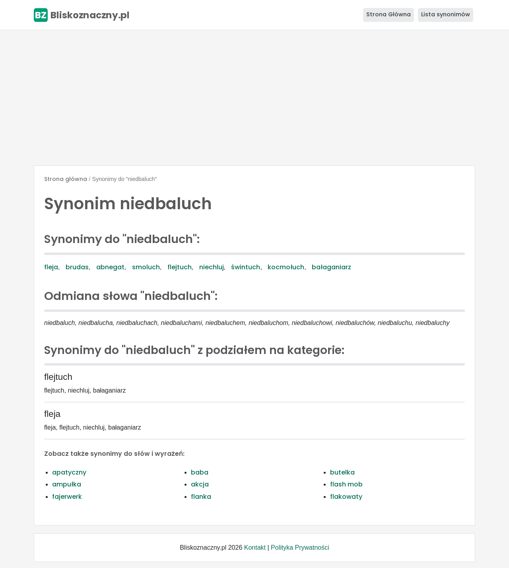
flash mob (346, 484)
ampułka (66, 484)
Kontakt (255, 547)
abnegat (110, 267)
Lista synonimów (445, 14)
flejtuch (179, 267)
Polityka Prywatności (300, 547)
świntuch (245, 267)
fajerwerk (67, 496)
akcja (200, 484)
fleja (51, 267)
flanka (201, 496)
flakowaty (346, 496)
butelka (342, 472)
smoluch (146, 267)
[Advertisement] (254, 98)
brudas (77, 267)
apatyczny (69, 472)
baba (199, 472)
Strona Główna (388, 14)
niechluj (211, 267)
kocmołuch (286, 267)
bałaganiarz (331, 267)
